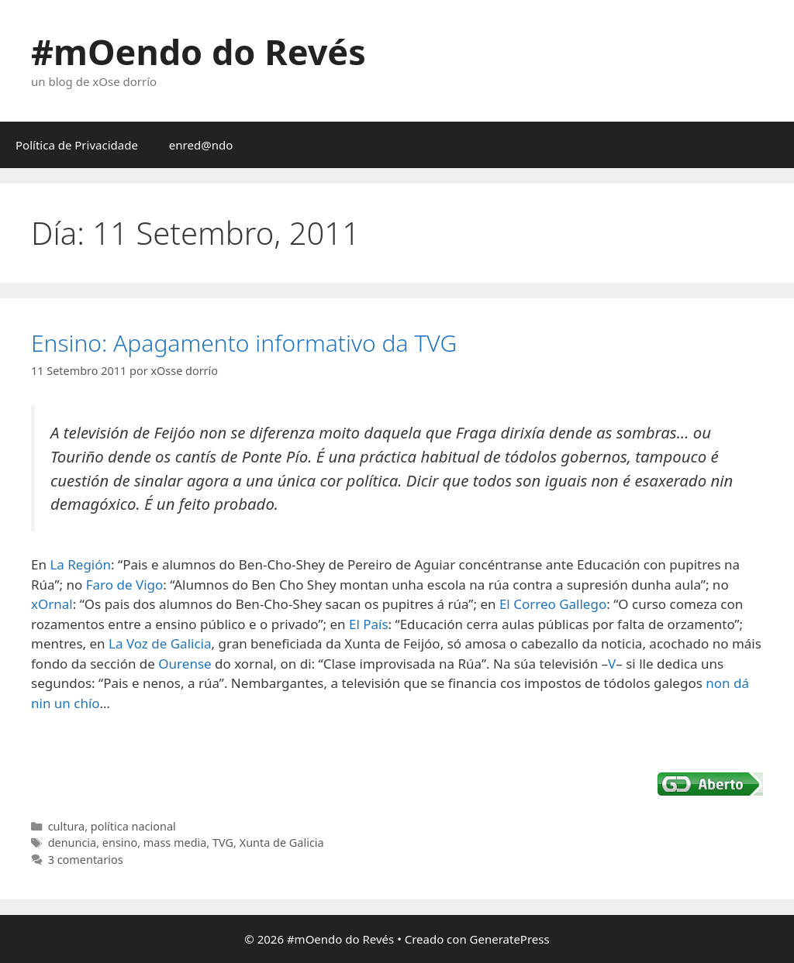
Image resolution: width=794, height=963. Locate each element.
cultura (66, 826)
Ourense (184, 663)
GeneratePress (510, 939)
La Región (80, 564)
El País (368, 624)
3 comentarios (85, 859)
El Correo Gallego (552, 604)
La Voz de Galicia (160, 643)
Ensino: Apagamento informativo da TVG (244, 343)
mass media (175, 842)
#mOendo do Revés (198, 51)
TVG (222, 842)
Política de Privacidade (77, 145)
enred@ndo (201, 145)
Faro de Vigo (125, 584)
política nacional (133, 826)
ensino (119, 842)
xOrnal (52, 604)
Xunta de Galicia (282, 842)
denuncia (72, 842)
